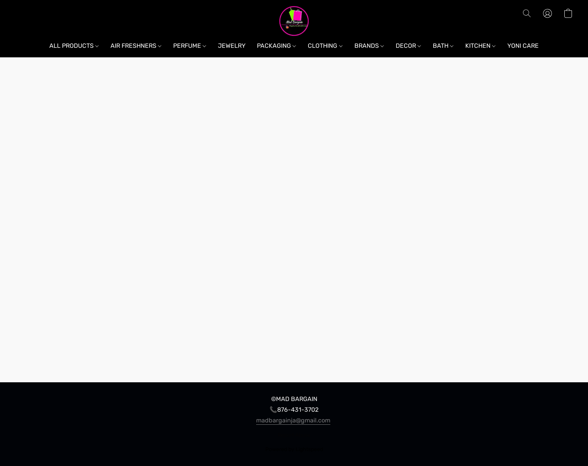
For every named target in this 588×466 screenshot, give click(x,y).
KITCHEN (480, 45)
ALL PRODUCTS (74, 45)
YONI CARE (523, 45)
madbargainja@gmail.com (293, 420)
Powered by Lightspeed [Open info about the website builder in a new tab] (294, 449)
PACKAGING (276, 45)
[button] (294, 21)
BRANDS (369, 45)
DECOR (408, 45)
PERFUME (189, 45)
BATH (443, 45)
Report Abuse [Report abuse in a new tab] (294, 435)
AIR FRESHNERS (135, 45)
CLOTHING (325, 45)
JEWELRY (231, 45)
